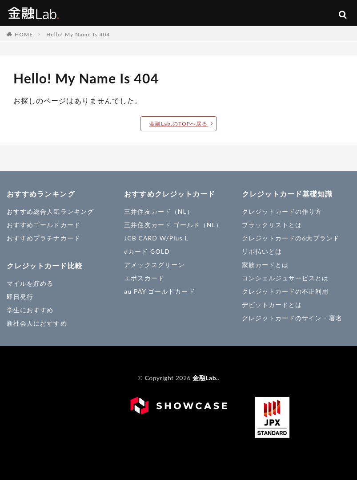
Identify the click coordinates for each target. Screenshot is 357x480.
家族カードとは (265, 264)
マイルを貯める (30, 283)
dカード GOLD (146, 251)
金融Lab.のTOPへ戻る (178, 123)
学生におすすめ (30, 310)
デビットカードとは (272, 304)
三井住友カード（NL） (158, 211)
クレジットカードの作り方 (282, 211)
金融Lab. (33, 12)
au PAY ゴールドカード (159, 291)
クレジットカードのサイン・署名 (292, 318)
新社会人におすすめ (37, 323)
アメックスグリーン (154, 264)
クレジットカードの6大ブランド (291, 238)
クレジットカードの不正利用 (285, 291)
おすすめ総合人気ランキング (50, 211)
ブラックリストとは (272, 224)
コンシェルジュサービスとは (285, 278)
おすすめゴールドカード (43, 224)
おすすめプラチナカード (43, 238)
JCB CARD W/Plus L (156, 238)
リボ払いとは (262, 251)
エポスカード (144, 278)
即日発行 (20, 296)
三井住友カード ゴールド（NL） (173, 224)
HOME (24, 34)
